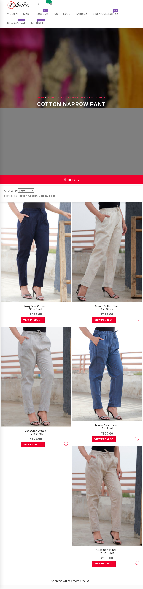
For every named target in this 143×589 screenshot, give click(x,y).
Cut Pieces (62, 13)
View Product (32, 320)
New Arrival (16, 22)
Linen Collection (107, 14)
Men (27, 14)
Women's (52, 97)
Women (13, 14)
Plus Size (43, 14)
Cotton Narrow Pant (73, 97)
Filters (71, 179)
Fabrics (83, 14)
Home (41, 97)
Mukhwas (38, 22)
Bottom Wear (97, 97)
